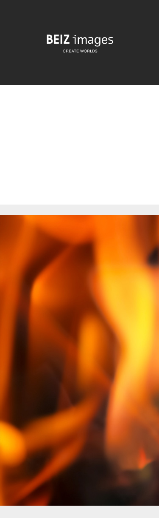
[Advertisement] (79, 152)
